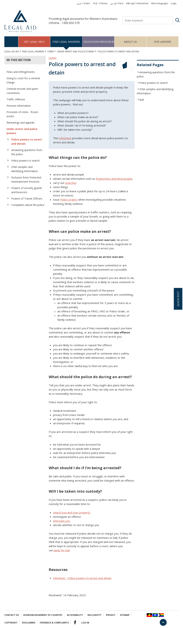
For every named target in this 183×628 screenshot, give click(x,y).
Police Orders (69, 199)
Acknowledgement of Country (42, 615)
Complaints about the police (27, 205)
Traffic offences (16, 99)
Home (11, 41)
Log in (85, 622)
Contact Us (11, 615)
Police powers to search (25, 160)
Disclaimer (28, 622)
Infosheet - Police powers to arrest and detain (82, 578)
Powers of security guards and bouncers (26, 190)
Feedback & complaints (54, 622)
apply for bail (62, 550)
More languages (159, 3)
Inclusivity (94, 615)
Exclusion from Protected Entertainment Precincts (26, 179)
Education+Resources (99, 41)
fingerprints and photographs (114, 178)
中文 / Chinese (100, 3)
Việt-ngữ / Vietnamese (137, 3)
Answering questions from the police (26, 152)
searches (71, 183)
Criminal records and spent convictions (22, 91)
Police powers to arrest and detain (26, 141)
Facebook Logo (75, 622)
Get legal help (34, 41)
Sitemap (125, 615)
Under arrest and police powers (75, 51)
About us (130, 41)
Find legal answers (66, 41)
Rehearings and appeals (21, 122)
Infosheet (65, 138)
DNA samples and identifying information (24, 169)
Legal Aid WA (11, 51)
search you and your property (71, 512)
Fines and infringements (21, 72)
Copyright (10, 622)
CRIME (50, 51)
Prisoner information (19, 105)
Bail (141, 99)
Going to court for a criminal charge (23, 80)
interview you (61, 521)
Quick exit (178, 299)
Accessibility (75, 615)
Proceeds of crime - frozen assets (22, 114)
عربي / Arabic (83, 3)
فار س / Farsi (116, 3)
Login (173, 3)
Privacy (110, 615)
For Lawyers (162, 41)
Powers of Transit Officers (26, 198)
